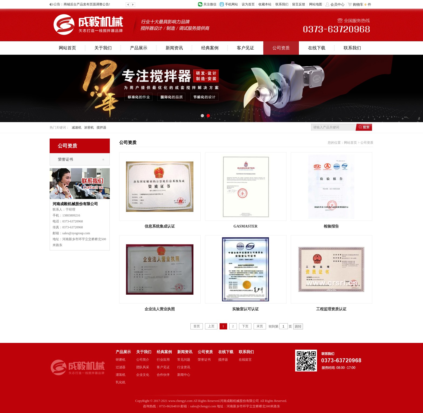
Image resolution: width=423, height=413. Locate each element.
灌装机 (120, 375)
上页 (211, 326)
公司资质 (281, 48)
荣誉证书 (65, 159)
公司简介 (142, 360)
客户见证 (245, 48)
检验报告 (331, 226)
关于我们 (103, 48)
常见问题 (183, 360)
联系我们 (281, 4)
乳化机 (120, 382)
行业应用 (163, 360)
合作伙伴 (163, 375)
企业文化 (142, 375)
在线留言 (245, 360)
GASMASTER (246, 226)
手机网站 (231, 4)
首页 (196, 326)
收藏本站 (264, 4)
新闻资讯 (174, 48)
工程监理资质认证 (331, 309)
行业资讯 (183, 367)
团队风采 (142, 367)
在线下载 (316, 48)
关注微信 (209, 4)
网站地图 (315, 4)
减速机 (76, 127)
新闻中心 (183, 375)
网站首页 (67, 48)
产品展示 (138, 48)
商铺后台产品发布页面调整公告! (87, 4)
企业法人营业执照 (160, 309)
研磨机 (120, 360)
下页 (245, 326)
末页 (260, 326)
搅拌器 (101, 127)
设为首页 (248, 4)
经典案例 (210, 48)
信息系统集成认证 (160, 226)
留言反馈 (298, 4)
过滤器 (120, 367)
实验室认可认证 (245, 309)
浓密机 (89, 127)
